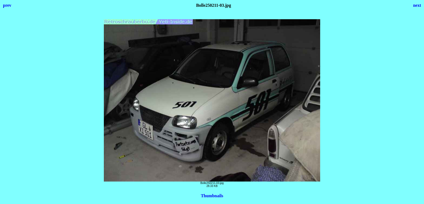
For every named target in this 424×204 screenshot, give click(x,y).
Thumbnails (212, 195)
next (417, 5)
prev (7, 5)
